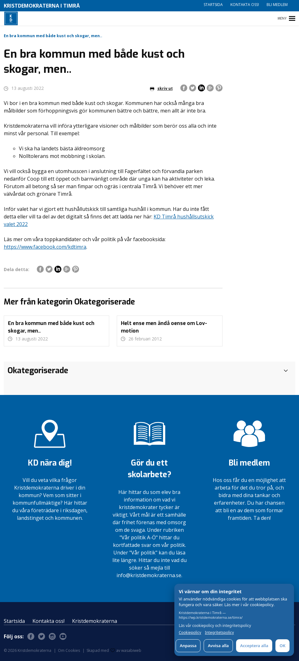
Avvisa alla (218, 645)
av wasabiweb (125, 650)
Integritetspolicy (219, 632)
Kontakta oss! (244, 4)
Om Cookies (69, 650)
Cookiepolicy (190, 632)
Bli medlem (277, 4)
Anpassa (188, 645)
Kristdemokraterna (94, 621)
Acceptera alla (254, 645)
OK (282, 645)
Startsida (213, 4)
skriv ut (161, 88)
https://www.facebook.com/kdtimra (45, 246)
